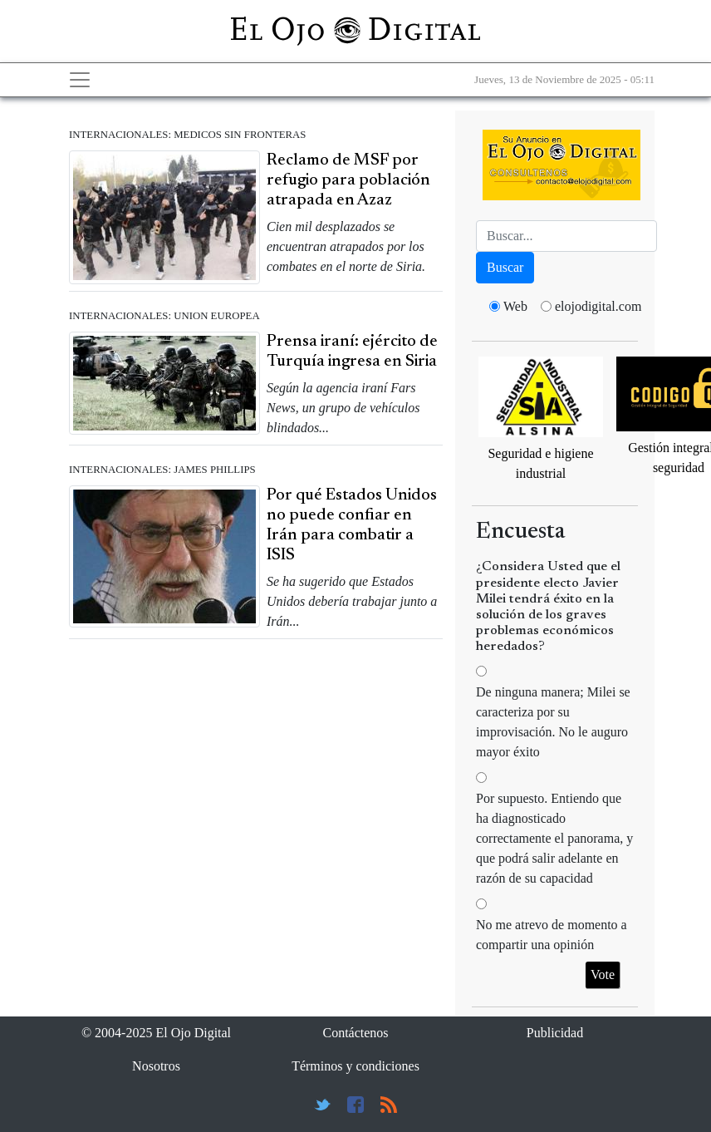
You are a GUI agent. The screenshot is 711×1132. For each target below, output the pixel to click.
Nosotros (156, 1066)
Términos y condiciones (355, 1066)
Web (515, 306)
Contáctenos (355, 1033)
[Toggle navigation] (79, 79)
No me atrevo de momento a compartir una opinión (551, 935)
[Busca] (566, 236)
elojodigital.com (598, 306)
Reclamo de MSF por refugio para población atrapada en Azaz (348, 180)
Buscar (505, 267)
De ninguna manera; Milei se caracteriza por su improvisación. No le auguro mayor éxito (553, 722)
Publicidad (555, 1033)
